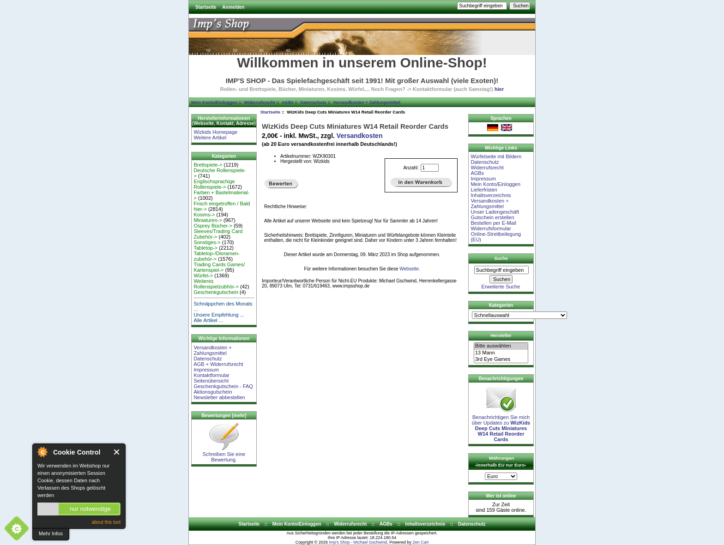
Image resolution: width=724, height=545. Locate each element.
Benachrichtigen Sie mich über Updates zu (501, 426)
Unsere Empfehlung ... (218, 314)
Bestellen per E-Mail (493, 223)
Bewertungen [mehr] (223, 415)
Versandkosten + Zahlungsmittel (366, 102)
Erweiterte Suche (501, 286)
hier (499, 89)
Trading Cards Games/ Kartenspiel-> (219, 267)
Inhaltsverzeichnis (491, 195)
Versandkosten (360, 135)
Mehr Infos (51, 533)
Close (117, 452)
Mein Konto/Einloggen (214, 102)
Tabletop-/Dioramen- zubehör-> (216, 256)
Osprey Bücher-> (212, 225)
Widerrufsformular (491, 228)
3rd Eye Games (501, 359)
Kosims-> (204, 214)
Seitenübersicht (211, 380)
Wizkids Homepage (215, 132)
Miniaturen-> (207, 220)
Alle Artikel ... (208, 320)
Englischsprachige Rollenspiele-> (214, 184)
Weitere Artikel (209, 137)
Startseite (206, 7)
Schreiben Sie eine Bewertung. (224, 454)
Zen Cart (420, 542)
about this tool (106, 522)
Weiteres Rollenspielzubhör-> (216, 283)
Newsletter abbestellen (219, 397)
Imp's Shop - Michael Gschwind (358, 542)
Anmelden (233, 7)
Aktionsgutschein (212, 392)
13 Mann (501, 353)
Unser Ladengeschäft (495, 212)
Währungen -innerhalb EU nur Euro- (500, 461)
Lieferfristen (484, 189)
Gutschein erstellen (492, 217)
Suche (501, 258)
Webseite (409, 268)
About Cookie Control (42, 452)
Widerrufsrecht (259, 102)
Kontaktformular (211, 375)
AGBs (288, 102)
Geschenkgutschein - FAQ (223, 386)
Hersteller (501, 335)
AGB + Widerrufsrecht (218, 364)
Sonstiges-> (206, 242)
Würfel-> (203, 275)
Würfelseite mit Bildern (496, 156)
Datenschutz (313, 102)
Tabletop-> (205, 248)
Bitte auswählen (501, 346)
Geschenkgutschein (215, 292)
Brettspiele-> (207, 165)
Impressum (205, 369)
